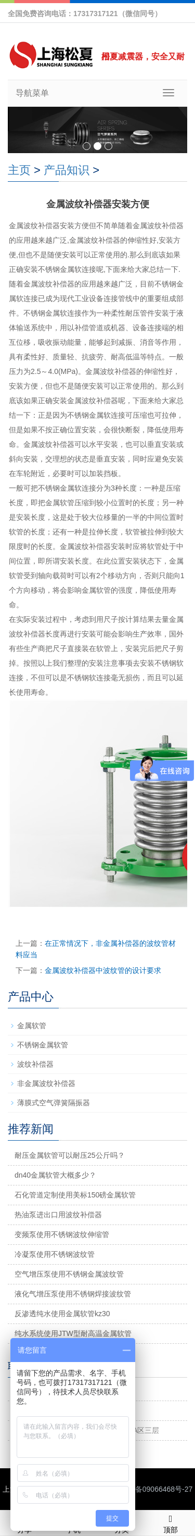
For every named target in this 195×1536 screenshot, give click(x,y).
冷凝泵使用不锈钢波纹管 (55, 1254)
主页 (19, 170)
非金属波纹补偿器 (46, 1083)
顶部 (170, 1522)
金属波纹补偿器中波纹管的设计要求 (103, 970)
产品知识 (66, 170)
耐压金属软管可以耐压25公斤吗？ (70, 1155)
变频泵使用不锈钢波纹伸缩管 (62, 1234)
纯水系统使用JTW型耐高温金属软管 (73, 1333)
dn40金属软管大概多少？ (55, 1175)
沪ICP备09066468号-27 (153, 1489)
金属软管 (31, 1025)
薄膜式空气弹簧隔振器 (53, 1102)
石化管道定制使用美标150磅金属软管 (75, 1195)
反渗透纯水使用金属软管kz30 (62, 1313)
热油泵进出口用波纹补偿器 (58, 1214)
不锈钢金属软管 (42, 1045)
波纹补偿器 (35, 1064)
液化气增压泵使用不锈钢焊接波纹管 (73, 1294)
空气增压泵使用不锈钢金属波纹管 (69, 1274)
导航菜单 (32, 93)
